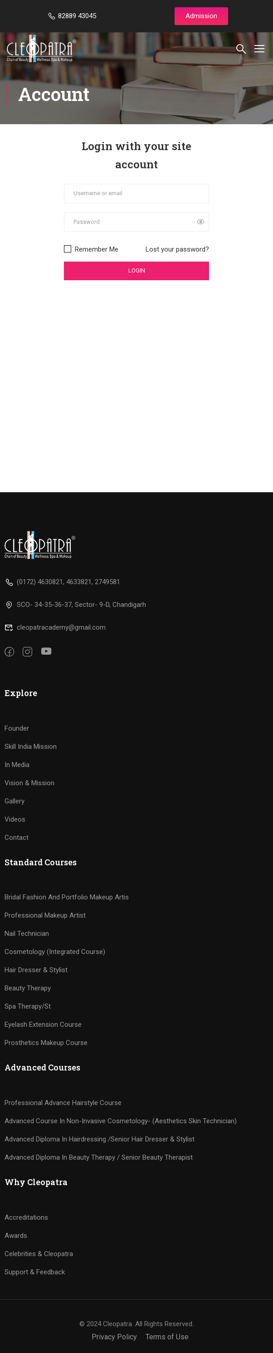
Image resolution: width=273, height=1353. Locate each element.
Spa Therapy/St (28, 1006)
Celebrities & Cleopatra (39, 1254)
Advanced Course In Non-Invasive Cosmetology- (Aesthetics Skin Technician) (121, 1121)
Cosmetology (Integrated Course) (55, 952)
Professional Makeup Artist (45, 915)
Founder (17, 728)
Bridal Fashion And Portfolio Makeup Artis (67, 897)
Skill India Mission (31, 746)
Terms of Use (167, 1337)
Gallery (14, 801)
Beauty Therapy (28, 988)
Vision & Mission (29, 783)
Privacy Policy (114, 1337)
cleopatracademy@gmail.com (55, 627)
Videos (15, 819)
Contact (17, 837)
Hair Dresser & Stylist (36, 970)
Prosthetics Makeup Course (46, 1043)
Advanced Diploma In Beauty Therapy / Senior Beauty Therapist (99, 1157)
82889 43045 (72, 16)
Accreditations (26, 1217)
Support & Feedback (35, 1272)
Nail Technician (27, 933)
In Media (17, 765)
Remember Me (91, 250)
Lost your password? (177, 250)
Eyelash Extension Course (43, 1024)
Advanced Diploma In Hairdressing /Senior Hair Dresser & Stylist (100, 1139)
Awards (16, 1236)
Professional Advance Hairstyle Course (63, 1103)
